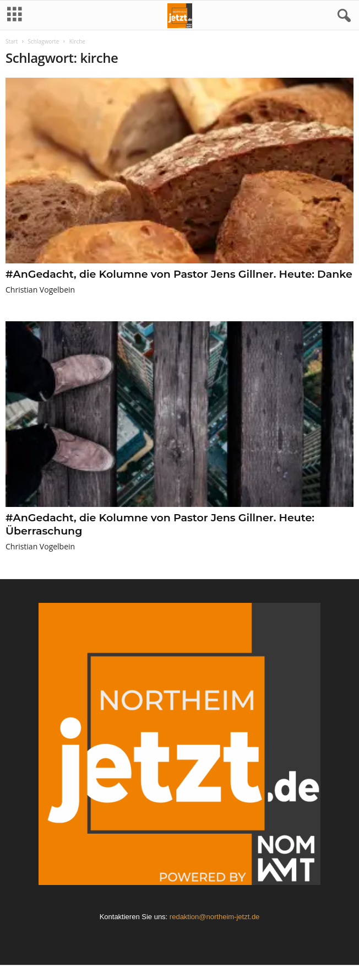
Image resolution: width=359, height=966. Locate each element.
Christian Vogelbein (40, 289)
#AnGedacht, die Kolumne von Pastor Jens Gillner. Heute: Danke (179, 274)
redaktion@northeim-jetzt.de (215, 917)
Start (12, 41)
